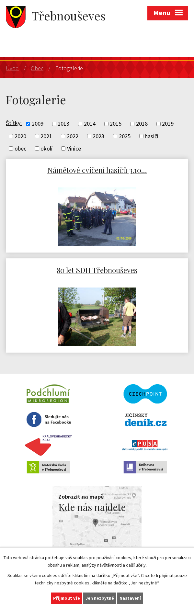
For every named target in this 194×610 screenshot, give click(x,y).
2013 (63, 124)
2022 (72, 136)
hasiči (151, 136)
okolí (46, 148)
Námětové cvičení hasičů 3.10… (97, 170)
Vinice (74, 148)
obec (20, 148)
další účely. (136, 565)
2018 (142, 124)
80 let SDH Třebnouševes (97, 270)
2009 (37, 124)
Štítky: (14, 123)
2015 (115, 124)
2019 (168, 124)
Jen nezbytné (100, 598)
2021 (46, 136)
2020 (20, 136)
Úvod (12, 68)
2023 (98, 136)
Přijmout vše (66, 598)
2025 (125, 136)
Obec (37, 68)
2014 (90, 124)
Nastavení (130, 598)
